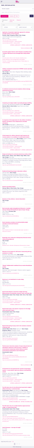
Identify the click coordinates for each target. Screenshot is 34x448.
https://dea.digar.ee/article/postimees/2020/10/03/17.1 (12, 433)
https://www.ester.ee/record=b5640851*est (10, 360)
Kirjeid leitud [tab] (4, 21)
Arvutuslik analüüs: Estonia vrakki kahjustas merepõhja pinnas (14, 58)
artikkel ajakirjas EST (15, 45)
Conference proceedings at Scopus (10, 399)
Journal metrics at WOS (7, 43)
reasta (19, 24)
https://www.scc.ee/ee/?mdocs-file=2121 (10, 338)
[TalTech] (17, 2)
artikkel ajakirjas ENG (27, 45)
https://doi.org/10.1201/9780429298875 (9, 339)
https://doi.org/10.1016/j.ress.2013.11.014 (9, 378)
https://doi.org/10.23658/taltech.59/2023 (10, 355)
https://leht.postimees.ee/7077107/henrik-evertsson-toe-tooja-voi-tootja (16, 435)
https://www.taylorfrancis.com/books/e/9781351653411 (12, 180)
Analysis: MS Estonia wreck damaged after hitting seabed (13, 59)
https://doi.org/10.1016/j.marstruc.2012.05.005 (11, 96)
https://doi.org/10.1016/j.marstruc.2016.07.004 (10, 110)
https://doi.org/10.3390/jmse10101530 (9, 40)
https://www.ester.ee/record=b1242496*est (10, 216)
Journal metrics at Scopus (8, 41)
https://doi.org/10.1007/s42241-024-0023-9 (10, 316)
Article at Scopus (18, 41)
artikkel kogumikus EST (14, 401)
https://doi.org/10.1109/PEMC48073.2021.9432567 (11, 165)
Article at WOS (17, 43)
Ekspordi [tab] (19, 20)
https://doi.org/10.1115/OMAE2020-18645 (10, 398)
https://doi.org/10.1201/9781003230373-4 (10, 416)
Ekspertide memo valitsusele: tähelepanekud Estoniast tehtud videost (16, 245)
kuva (4, 24)
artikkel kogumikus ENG (26, 401)
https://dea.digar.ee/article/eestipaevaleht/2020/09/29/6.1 (13, 285)
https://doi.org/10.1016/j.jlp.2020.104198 (9, 144)
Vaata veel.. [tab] (12, 21)
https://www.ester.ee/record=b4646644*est (10, 273)
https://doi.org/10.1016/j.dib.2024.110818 (9, 299)
